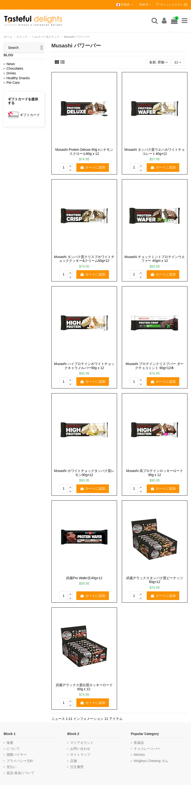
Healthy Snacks (18, 78)
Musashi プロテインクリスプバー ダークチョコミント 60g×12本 (155, 366)
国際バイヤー (16, 755)
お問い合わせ (80, 749)
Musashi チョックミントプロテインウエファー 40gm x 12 (154, 259)
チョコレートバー (147, 749)
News (10, 64)
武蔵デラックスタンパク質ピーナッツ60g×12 (154, 580)
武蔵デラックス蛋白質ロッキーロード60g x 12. (84, 687)
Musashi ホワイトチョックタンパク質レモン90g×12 (84, 473)
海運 (9, 743)
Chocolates (14, 68)
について (13, 749)
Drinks (11, 73)
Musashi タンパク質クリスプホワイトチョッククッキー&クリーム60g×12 (84, 259)
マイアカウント (82, 743)
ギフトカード (30, 115)
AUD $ (145, 4)
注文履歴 (77, 767)
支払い (11, 767)
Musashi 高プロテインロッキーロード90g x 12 (154, 473)
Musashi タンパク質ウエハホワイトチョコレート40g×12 (154, 152)
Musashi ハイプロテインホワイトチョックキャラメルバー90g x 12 (84, 366)
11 (177, 62)
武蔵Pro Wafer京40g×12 (84, 578)
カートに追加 (92, 167)
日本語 (125, 4)
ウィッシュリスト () (171, 4)
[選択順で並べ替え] (158, 62)
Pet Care (13, 82)
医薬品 (139, 743)
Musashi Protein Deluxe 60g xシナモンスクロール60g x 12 (84, 152)
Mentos (139, 755)
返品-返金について (20, 773)
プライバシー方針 (19, 761)
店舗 (73, 761)
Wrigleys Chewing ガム (151, 761)
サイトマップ (80, 755)
